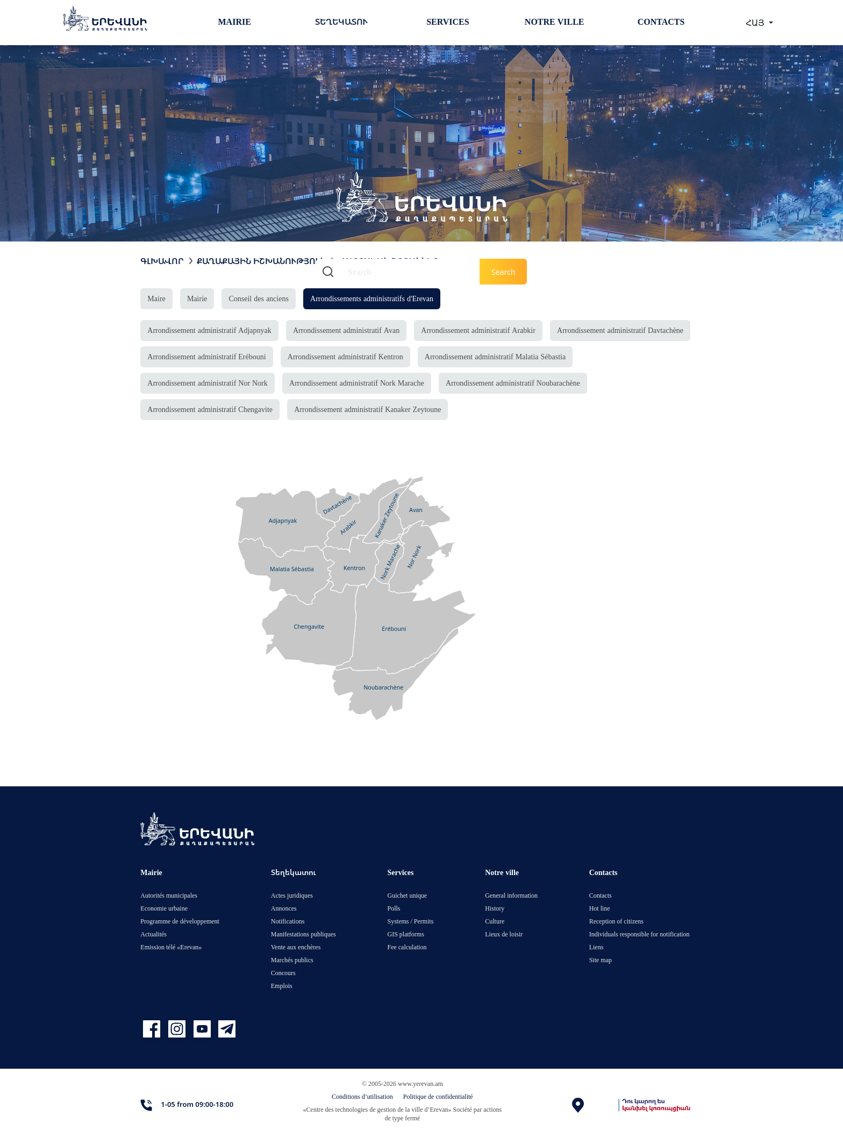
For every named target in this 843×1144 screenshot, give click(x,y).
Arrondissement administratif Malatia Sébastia (495, 356)
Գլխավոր (162, 261)
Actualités (153, 934)
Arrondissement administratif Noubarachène (513, 383)
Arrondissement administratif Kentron (345, 356)
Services (447, 21)
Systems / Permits (410, 921)
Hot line (599, 908)
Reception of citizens (616, 921)
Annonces (284, 908)
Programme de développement (179, 921)
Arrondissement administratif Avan (346, 330)
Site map (600, 959)
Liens (596, 946)
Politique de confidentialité (438, 1096)
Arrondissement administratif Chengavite (210, 409)
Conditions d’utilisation (362, 1096)
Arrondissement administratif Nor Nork (207, 383)
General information (511, 895)
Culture (494, 921)
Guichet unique (407, 895)
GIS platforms (405, 934)
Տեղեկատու (341, 21)
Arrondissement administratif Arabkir (478, 330)
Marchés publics (292, 959)
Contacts (661, 21)
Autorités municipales (168, 895)
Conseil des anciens (258, 298)
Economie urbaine (164, 908)
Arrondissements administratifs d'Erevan (371, 298)
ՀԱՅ (756, 23)
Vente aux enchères (296, 946)
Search (503, 272)
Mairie (234, 21)
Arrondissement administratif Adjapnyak (209, 330)
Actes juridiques (292, 895)
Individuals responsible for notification (639, 934)
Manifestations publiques (303, 934)
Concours (283, 972)
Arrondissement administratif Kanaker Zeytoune (367, 409)
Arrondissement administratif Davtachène (620, 330)
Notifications (288, 921)
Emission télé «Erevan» (171, 946)
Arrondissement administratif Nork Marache (356, 383)
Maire (156, 298)
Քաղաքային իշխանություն (261, 261)
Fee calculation (406, 946)
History (494, 908)
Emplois (281, 985)
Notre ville (554, 21)
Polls (393, 908)
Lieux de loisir (504, 934)
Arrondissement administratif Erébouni (206, 356)
